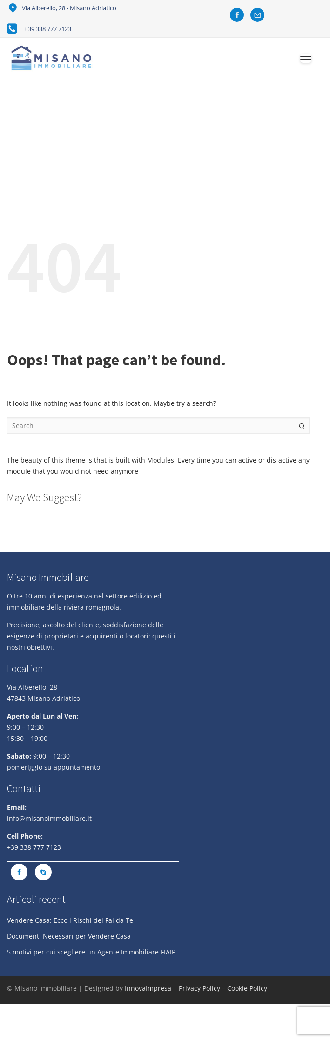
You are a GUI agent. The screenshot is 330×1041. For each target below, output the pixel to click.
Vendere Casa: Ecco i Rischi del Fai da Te (70, 920)
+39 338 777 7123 (34, 847)
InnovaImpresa (148, 988)
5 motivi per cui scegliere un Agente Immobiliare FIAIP (91, 951)
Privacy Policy (199, 988)
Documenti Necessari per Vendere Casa (69, 936)
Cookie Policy (247, 988)
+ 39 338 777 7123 (47, 29)
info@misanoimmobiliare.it (49, 818)
